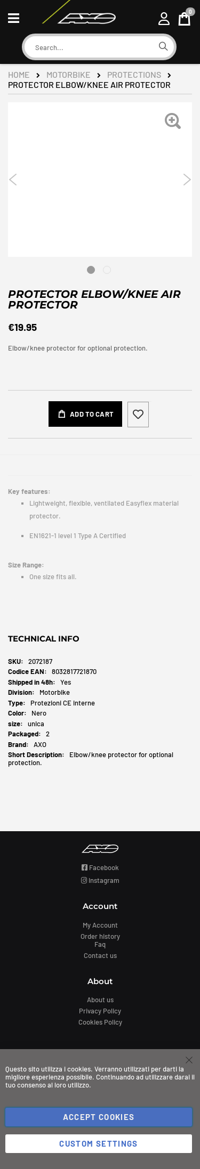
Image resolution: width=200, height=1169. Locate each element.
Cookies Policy (100, 1022)
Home (19, 74)
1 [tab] (91, 270)
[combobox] (89, 47)
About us (100, 999)
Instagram (100, 880)
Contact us (100, 955)
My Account (100, 925)
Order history (100, 936)
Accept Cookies (99, 1117)
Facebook (100, 867)
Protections (134, 74)
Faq (100, 944)
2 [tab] (107, 270)
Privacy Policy (100, 1010)
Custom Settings (98, 1143)
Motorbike (68, 74)
